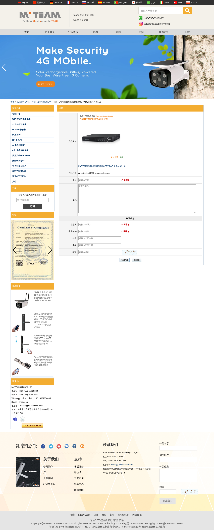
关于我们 (49, 32)
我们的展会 (49, 484)
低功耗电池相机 (19, 124)
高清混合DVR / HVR (26, 102)
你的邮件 (164, 455)
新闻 (118, 32)
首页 (27, 32)
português (123, 2)
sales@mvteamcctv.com (157, 23)
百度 (96, 514)
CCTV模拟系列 (19, 171)
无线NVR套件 (18, 161)
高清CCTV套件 (19, 176)
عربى (153, 2)
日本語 (139, 2)
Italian (166, 2)
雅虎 (104, 514)
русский (90, 2)
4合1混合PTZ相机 (20, 150)
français (74, 2)
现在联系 (32, 425)
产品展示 (72, 32)
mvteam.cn (123, 514)
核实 (161, 487)
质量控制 (48, 478)
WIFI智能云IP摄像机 (21, 119)
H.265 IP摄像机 (19, 129)
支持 (141, 32)
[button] (210, 67)
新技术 (77, 472)
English (25, 2)
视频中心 (79, 484)
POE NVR (16, 135)
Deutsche (58, 2)
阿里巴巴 (137, 514)
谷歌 (112, 514)
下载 (187, 32)
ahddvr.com (84, 514)
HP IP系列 (17, 140)
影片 (95, 32)
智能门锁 (16, 114)
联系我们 (164, 32)
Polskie (194, 2)
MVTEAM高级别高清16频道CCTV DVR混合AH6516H (102, 166)
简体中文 (41, 2)
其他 (14, 181)
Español (106, 2)
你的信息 (164, 466)
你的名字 (164, 443)
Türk (180, 2)
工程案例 (79, 478)
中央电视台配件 (19, 166)
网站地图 (79, 490)
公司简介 (48, 466)
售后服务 (79, 466)
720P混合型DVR (44, 102)
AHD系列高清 (18, 145)
